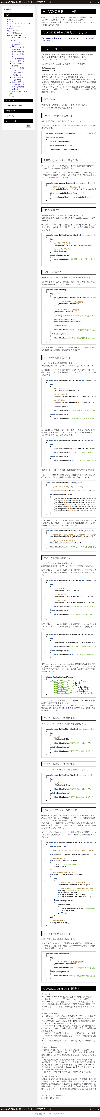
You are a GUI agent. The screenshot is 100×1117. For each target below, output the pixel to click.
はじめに (10, 19)
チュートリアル (14, 42)
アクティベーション (14, 26)
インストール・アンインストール (18, 24)
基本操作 (10, 28)
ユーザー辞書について (14, 33)
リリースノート (12, 96)
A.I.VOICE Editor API (43, 2)
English (7, 9)
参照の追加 (16, 45)
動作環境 (10, 21)
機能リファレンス (13, 31)
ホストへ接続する (18, 61)
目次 (7, 15)
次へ (97, 2)
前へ (91, 2)
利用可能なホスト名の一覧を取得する (18, 54)
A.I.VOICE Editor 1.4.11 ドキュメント (17, 2)
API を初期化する (18, 59)
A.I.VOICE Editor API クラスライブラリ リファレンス (65, 38)
